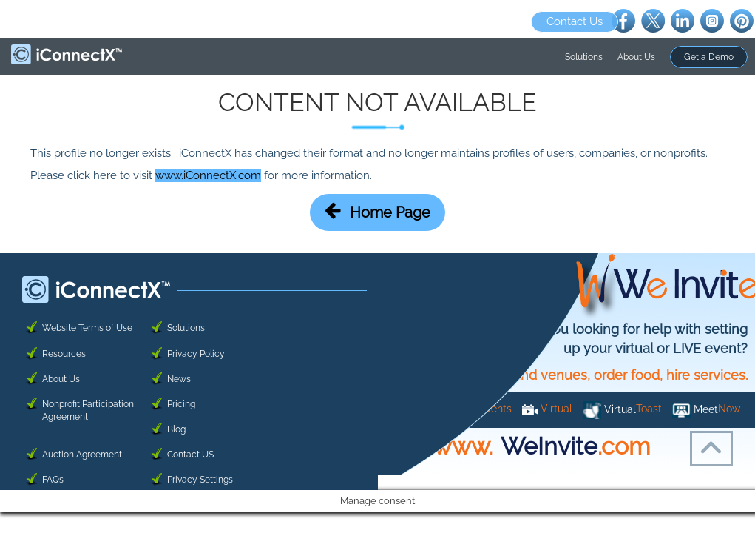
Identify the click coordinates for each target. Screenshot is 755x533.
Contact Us (574, 21)
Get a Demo (709, 57)
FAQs (53, 480)
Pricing (181, 404)
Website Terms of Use (87, 328)
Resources (64, 354)
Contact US (190, 454)
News (179, 379)
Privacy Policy (196, 354)
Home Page (377, 211)
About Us (636, 57)
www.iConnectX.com (208, 175)
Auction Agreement (82, 454)
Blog (176, 429)
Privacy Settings (200, 480)
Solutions (584, 57)
